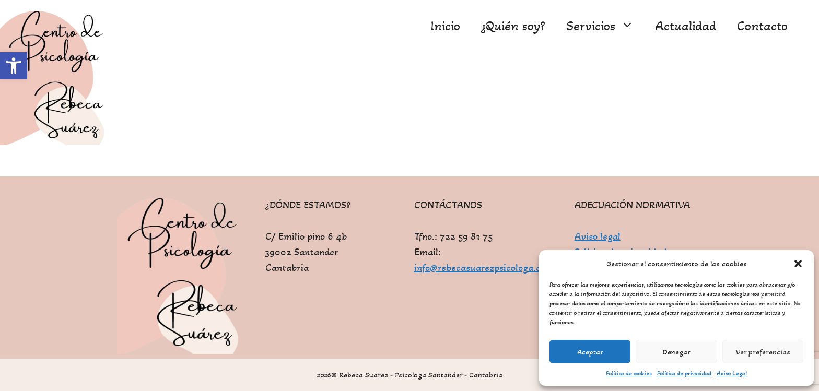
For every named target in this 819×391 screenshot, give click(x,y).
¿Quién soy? (513, 26)
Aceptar (590, 352)
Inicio (445, 26)
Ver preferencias (762, 352)
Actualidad (685, 26)
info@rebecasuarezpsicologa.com (484, 268)
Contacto (762, 26)
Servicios (605, 26)
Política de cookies (629, 373)
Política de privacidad (684, 373)
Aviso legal (598, 236)
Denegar (676, 352)
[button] (13, 65)
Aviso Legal (732, 373)
